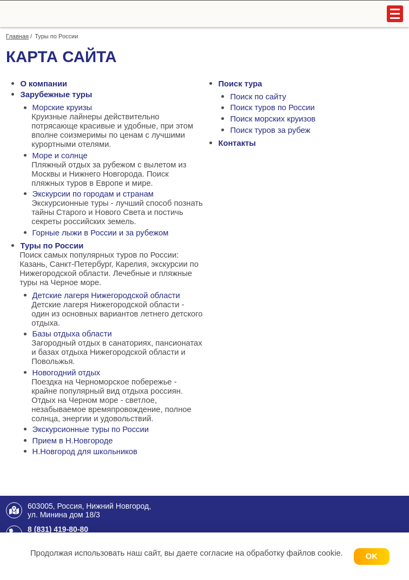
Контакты (236, 143)
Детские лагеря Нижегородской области (106, 295)
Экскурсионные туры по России (90, 429)
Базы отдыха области (72, 333)
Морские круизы (62, 107)
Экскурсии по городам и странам (93, 194)
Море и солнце (60, 155)
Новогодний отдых (66, 372)
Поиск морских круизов (273, 118)
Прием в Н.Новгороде (72, 440)
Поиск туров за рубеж (270, 130)
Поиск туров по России (272, 107)
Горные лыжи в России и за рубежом (100, 232)
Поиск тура (240, 83)
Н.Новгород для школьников (84, 451)
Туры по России (51, 245)
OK (372, 556)
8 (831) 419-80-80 (58, 529)
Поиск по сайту (258, 96)
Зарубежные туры (56, 94)
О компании (43, 83)
